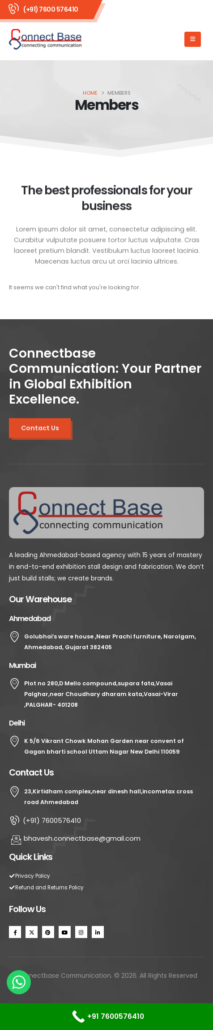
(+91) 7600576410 (45, 820)
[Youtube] (65, 932)
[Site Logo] (45, 39)
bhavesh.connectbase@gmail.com (76, 838)
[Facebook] (15, 932)
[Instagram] (81, 932)
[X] (32, 932)
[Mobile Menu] (192, 39)
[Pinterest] (48, 932)
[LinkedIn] (98, 932)
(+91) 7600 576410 (50, 9)
